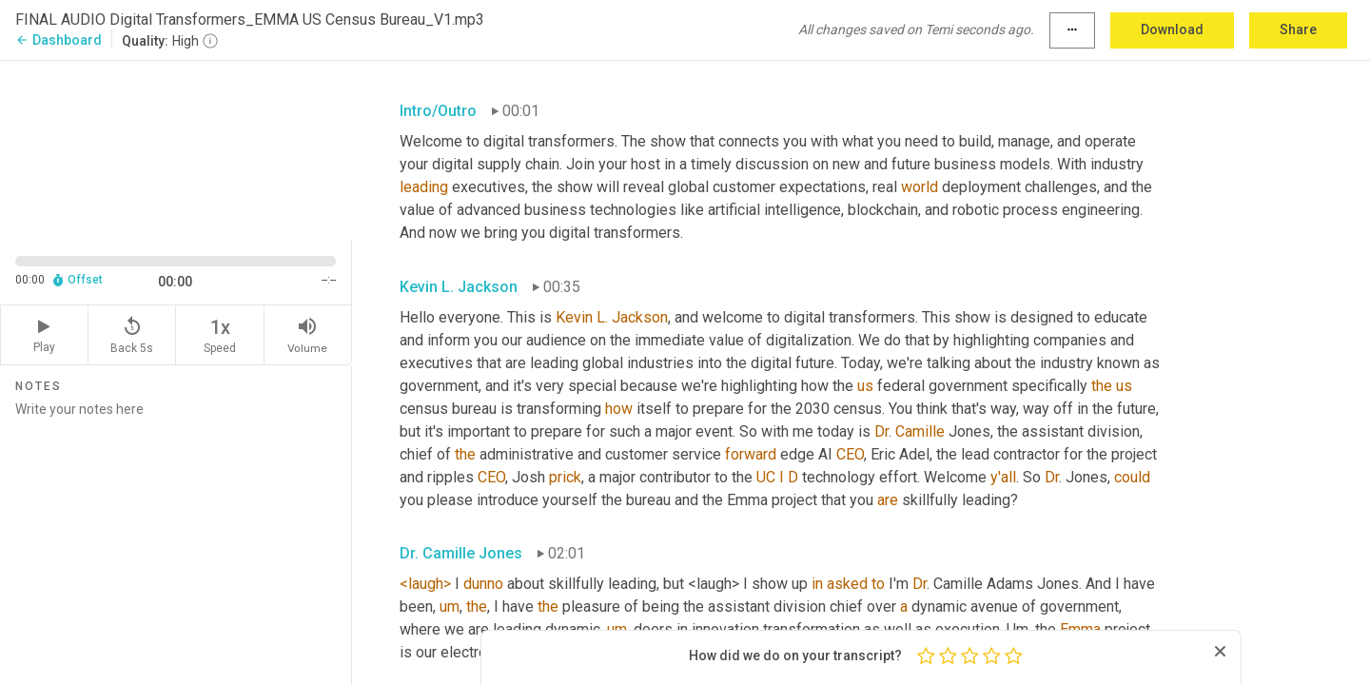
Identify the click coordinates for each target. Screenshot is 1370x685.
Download (1172, 29)
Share (1298, 29)
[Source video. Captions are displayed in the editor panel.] (176, 149)
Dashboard (58, 40)
